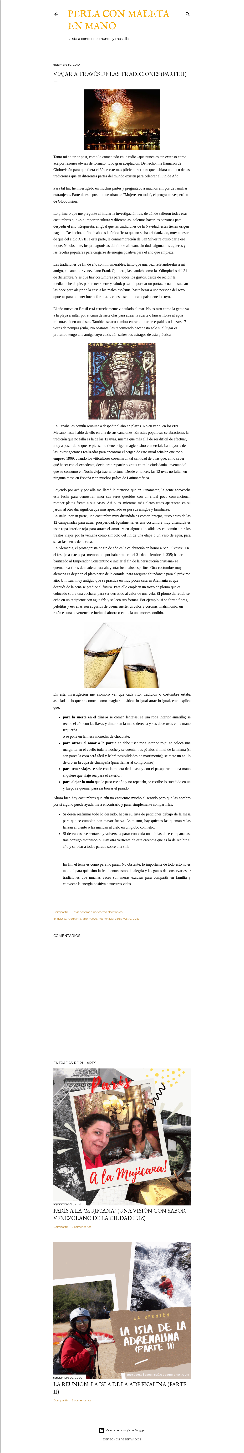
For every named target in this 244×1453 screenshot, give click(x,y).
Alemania (74, 918)
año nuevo (89, 918)
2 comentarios (81, 1227)
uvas (136, 918)
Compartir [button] (60, 912)
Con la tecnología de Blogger (122, 1430)
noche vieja (106, 918)
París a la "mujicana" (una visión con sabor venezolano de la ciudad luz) (119, 1214)
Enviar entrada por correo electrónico (97, 912)
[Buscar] (188, 13)
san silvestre (123, 918)
